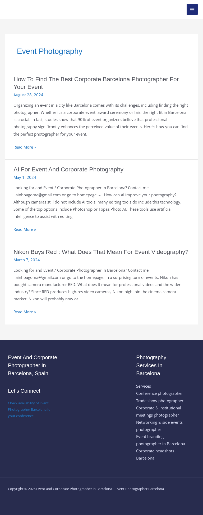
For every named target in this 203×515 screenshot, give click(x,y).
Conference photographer (159, 393)
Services (143, 386)
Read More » (24, 147)
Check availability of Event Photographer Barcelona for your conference (30, 409)
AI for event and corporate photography (68, 169)
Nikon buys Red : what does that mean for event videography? (100, 251)
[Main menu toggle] (192, 9)
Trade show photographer (159, 400)
